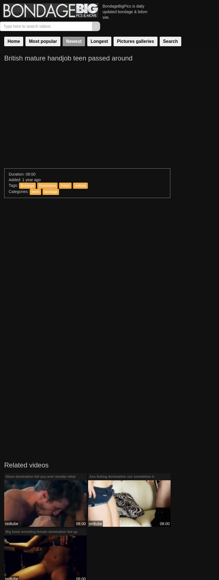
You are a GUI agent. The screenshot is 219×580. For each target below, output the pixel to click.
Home (14, 29)
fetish (35, 165)
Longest (99, 29)
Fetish (65, 158)
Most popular (43, 29)
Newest (74, 29)
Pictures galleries (135, 29)
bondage (50, 165)
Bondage (27, 158)
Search (170, 29)
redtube (80, 158)
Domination (47, 158)
